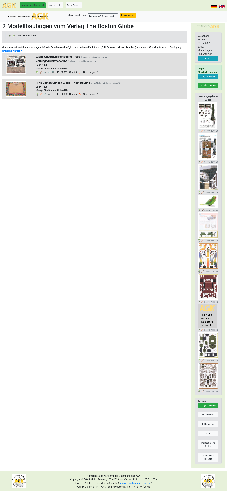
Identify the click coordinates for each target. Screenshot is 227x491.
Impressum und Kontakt (208, 444)
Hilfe (208, 433)
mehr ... (208, 58)
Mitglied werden (208, 85)
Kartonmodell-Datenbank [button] (32, 5)
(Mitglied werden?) (12, 50)
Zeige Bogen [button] (73, 5)
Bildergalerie (208, 424)
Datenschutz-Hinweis (208, 457)
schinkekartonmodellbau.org (135, 483)
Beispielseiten (208, 414)
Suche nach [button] (54, 5)
